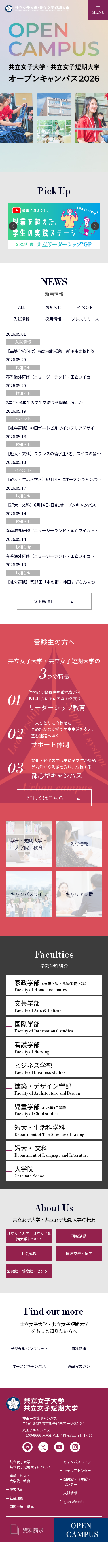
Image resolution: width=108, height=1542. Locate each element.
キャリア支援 (79, 894)
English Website (72, 1501)
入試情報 (79, 843)
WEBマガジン (79, 1366)
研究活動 (78, 1236)
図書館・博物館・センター (29, 1271)
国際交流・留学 (79, 1253)
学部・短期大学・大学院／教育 (28, 844)
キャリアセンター (77, 1470)
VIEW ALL (45, 601)
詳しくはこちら (45, 798)
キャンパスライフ (28, 894)
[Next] (95, 226)
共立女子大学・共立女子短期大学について (29, 1236)
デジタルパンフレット (29, 1348)
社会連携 (29, 1253)
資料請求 (78, 1348)
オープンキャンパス (29, 1366)
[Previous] (13, 226)
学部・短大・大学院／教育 (20, 1478)
